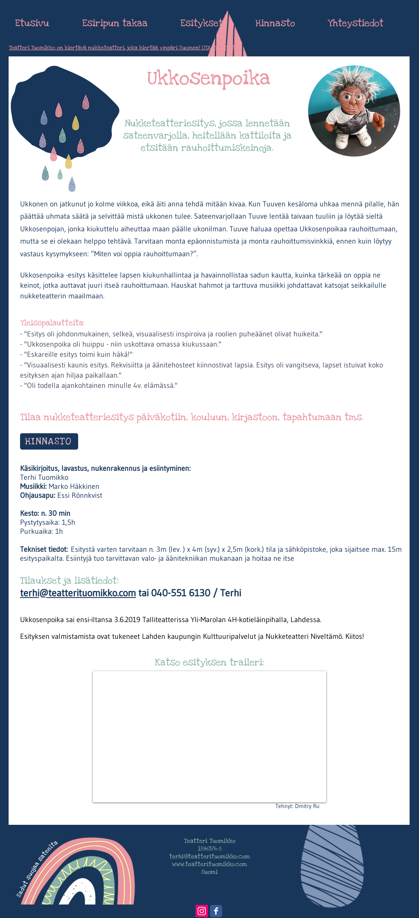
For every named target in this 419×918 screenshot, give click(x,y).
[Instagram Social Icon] (202, 911)
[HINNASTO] (49, 441)
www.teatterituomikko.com (209, 864)
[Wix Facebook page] (216, 911)
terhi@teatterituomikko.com (78, 593)
